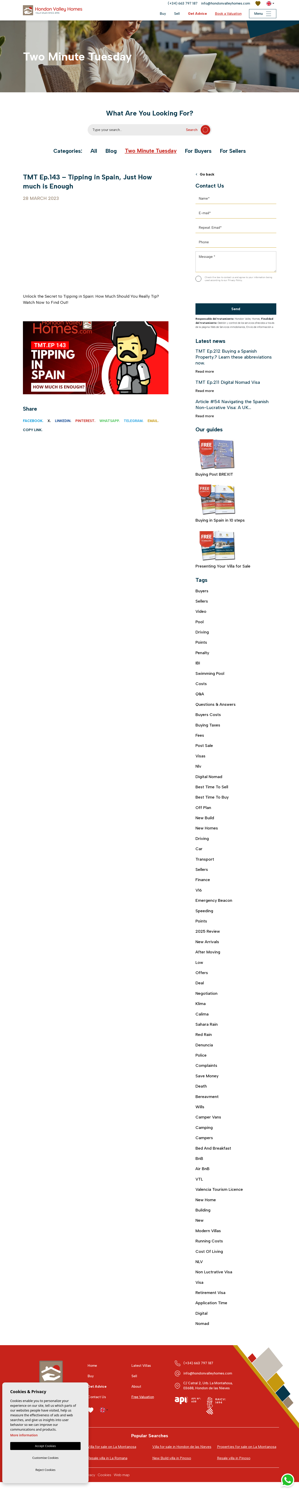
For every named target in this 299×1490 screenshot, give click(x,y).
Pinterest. (85, 421)
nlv (198, 766)
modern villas (208, 1232)
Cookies (104, 1483)
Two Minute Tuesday (150, 151)
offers (201, 973)
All (93, 151)
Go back (205, 174)
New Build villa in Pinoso (171, 1466)
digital (201, 1315)
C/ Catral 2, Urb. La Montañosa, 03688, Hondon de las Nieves (208, 1388)
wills (199, 1108)
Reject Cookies (45, 1469)
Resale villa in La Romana (107, 1466)
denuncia (204, 1046)
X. (49, 421)
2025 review (207, 932)
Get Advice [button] (197, 14)
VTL (199, 1180)
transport (204, 860)
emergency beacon (213, 901)
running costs (209, 1243)
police (201, 1056)
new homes (206, 829)
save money (207, 1077)
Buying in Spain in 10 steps (220, 504)
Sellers (201, 601)
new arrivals (207, 942)
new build (204, 818)
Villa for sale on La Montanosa (112, 1449)
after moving (207, 953)
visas (200, 756)
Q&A (199, 694)
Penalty (202, 653)
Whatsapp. (109, 421)
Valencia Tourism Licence (219, 1191)
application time (211, 1305)
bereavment (207, 1098)
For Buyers (198, 151)
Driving (202, 632)
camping (204, 1129)
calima (202, 1015)
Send (235, 309)
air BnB (202, 1170)
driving (202, 839)
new (199, 1222)
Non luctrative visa (213, 1273)
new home (205, 1201)
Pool (199, 622)
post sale (204, 746)
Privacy (89, 1483)
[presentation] (219, 293)
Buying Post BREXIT (216, 458)
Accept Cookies (45, 1445)
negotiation (206, 994)
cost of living (209, 1253)
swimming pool (209, 673)
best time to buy (212, 798)
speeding (204, 911)
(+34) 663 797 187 (183, 3)
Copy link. (32, 430)
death (201, 1087)
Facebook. (33, 421)
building (202, 1211)
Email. (153, 421)
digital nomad (208, 777)
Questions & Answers (215, 704)
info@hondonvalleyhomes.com (225, 3)
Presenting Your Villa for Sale (222, 550)
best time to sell (211, 787)
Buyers (202, 590)
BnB (199, 1160)
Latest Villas (141, 1368)
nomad (202, 1325)
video (200, 611)
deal (199, 984)
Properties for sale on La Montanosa (246, 1449)
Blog (110, 151)
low (199, 963)
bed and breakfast (213, 1149)
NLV (199, 1263)
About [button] (136, 1389)
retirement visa (210, 1294)
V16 (198, 891)
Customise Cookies (45, 1457)
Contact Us (97, 1399)
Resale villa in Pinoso (233, 1466)
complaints (206, 1067)
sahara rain (206, 1025)
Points (201, 642)
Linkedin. (63, 421)
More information (24, 1434)
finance (202, 880)
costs (201, 684)
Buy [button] (163, 14)
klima (200, 1005)
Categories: (67, 151)
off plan (203, 808)
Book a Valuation (228, 14)
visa (199, 1284)
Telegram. (133, 421)
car (199, 849)
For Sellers (233, 151)
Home (92, 1368)
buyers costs (208, 715)
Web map (122, 1483)
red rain (203, 1035)
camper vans (208, 1118)
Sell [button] (177, 14)
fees (199, 735)
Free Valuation (142, 1399)
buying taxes (207, 725)
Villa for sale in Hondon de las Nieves (176, 1452)
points (201, 922)
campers (204, 1139)
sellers (201, 870)
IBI (197, 663)
